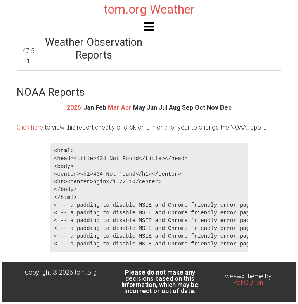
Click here (30, 127)
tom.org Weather (149, 9)
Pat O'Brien (248, 282)
